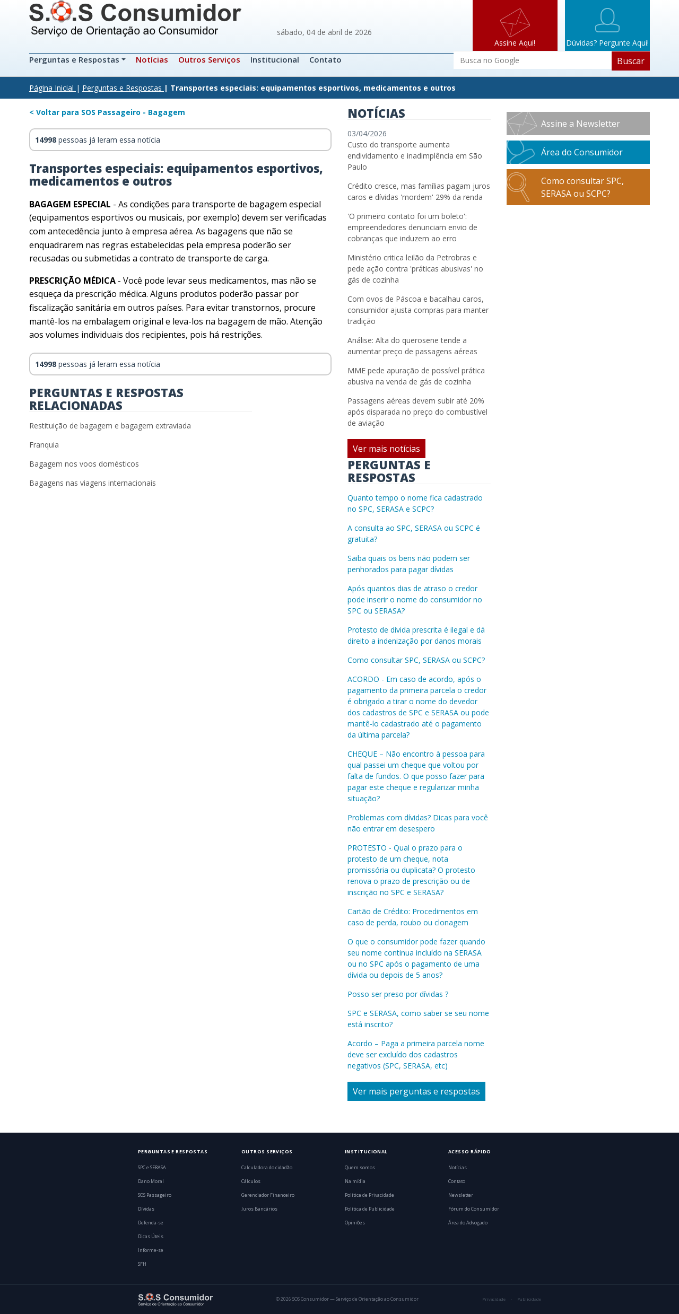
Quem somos (360, 1167)
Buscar (631, 61)
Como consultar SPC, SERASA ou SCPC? (416, 660)
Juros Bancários (259, 1209)
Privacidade (494, 1299)
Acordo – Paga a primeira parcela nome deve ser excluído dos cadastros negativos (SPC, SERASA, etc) (415, 1054)
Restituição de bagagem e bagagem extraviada (110, 426)
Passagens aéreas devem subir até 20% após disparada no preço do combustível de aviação (417, 412)
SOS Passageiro (154, 1195)
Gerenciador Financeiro (267, 1195)
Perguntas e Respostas (75, 59)
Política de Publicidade (370, 1209)
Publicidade (529, 1299)
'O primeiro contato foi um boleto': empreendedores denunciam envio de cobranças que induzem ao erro (412, 227)
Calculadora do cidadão (266, 1167)
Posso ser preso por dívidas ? (397, 994)
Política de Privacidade (369, 1195)
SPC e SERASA (152, 1167)
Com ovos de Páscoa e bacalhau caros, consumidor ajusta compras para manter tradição (418, 310)
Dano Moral (151, 1181)
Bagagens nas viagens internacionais (92, 483)
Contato (325, 59)
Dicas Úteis (150, 1236)
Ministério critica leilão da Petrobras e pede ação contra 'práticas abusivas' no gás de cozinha (415, 268)
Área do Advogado (468, 1223)
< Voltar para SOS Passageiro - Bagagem (107, 112)
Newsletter (460, 1195)
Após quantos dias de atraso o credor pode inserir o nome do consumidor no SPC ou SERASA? (414, 599)
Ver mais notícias (386, 448)
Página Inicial (51, 88)
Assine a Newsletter (580, 123)
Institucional (274, 59)
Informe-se (150, 1250)
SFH (142, 1264)
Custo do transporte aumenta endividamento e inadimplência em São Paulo (414, 155)
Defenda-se (150, 1223)
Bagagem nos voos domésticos (84, 464)
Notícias (152, 59)
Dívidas (146, 1209)
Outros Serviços (209, 59)
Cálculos (250, 1181)
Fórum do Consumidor (473, 1209)
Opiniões (355, 1223)
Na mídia (355, 1181)
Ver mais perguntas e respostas (416, 1091)
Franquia (44, 445)
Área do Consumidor (582, 152)
